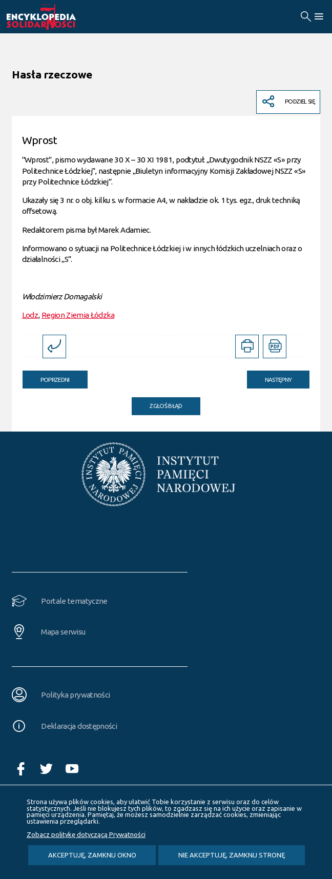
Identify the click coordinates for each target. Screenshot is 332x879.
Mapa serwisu (63, 631)
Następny (269, 377)
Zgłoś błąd (166, 405)
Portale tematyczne (74, 601)
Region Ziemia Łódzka (78, 315)
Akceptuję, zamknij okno (92, 854)
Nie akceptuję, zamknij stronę (231, 854)
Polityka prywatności (75, 694)
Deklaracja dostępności (79, 726)
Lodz (30, 315)
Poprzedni (46, 377)
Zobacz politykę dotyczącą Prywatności (86, 834)
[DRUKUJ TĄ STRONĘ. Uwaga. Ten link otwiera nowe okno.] (247, 346)
